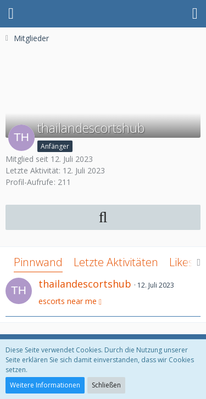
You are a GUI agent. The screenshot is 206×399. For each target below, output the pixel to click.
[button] (10, 14)
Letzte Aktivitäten (116, 262)
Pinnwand (38, 262)
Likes (181, 262)
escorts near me (67, 301)
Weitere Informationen (45, 385)
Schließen (106, 385)
